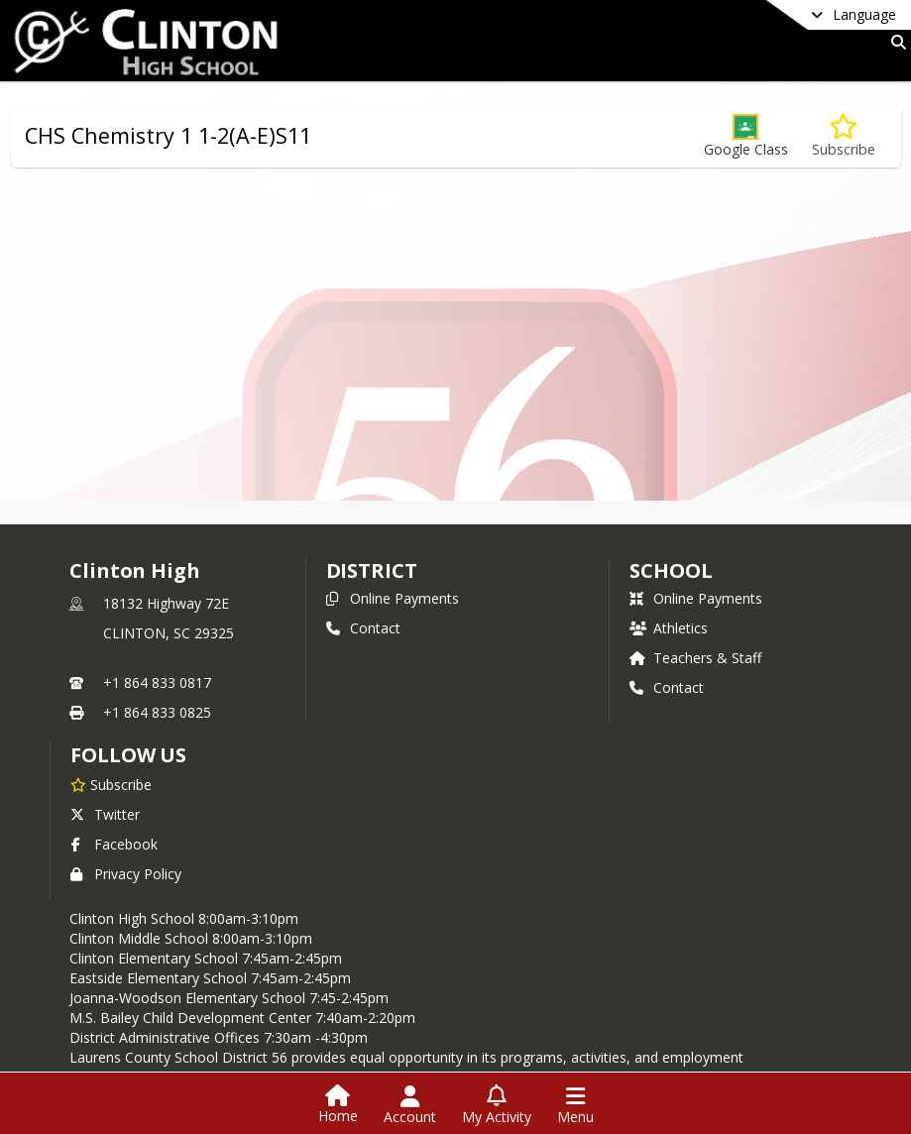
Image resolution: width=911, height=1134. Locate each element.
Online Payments (392, 598)
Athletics (668, 628)
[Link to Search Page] (894, 42)
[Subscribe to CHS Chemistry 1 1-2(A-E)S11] (843, 136)
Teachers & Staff (695, 657)
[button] (746, 136)
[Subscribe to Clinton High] (111, 784)
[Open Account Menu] (410, 1105)
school (670, 570)
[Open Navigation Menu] (575, 1105)
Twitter (105, 814)
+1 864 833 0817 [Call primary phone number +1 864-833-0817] (157, 682)
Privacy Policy (125, 873)
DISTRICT (371, 570)
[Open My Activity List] (496, 1105)
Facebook (114, 844)
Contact (363, 628)
